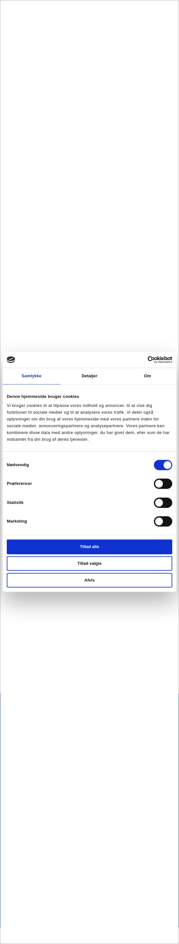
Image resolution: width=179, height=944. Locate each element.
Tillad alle (89, 546)
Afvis (89, 580)
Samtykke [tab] (32, 375)
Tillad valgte (89, 563)
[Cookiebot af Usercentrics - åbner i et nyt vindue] (144, 359)
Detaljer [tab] (90, 375)
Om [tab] (147, 375)
